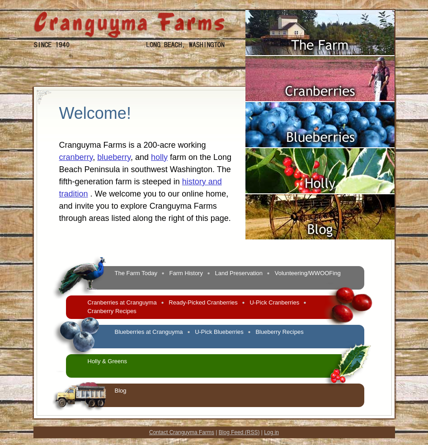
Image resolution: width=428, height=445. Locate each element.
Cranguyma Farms (129, 24)
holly (159, 157)
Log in (271, 432)
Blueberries (320, 136)
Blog (320, 228)
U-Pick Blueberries (219, 331)
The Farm (320, 44)
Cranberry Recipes (112, 311)
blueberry (114, 157)
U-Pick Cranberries (274, 302)
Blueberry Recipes (279, 331)
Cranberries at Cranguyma (122, 302)
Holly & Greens (107, 361)
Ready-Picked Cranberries (203, 302)
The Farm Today (136, 273)
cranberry (76, 157)
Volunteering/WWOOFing (308, 273)
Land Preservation (239, 273)
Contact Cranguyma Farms (181, 432)
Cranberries (320, 90)
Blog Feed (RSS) (239, 432)
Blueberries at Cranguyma (149, 331)
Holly (320, 182)
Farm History (186, 273)
